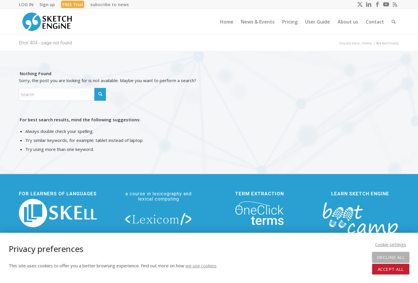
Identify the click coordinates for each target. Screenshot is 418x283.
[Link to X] (360, 4)
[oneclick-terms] (259, 213)
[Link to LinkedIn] (368, 4)
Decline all (391, 257)
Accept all (391, 269)
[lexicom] (158, 218)
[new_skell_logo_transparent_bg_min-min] (58, 213)
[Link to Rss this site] (394, 4)
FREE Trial (72, 4)
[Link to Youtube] (386, 4)
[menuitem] (28, 4)
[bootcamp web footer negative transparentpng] (360, 222)
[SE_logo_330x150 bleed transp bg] (47, 22)
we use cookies (200, 265)
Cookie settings (390, 244)
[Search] (393, 22)
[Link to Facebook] (377, 4)
